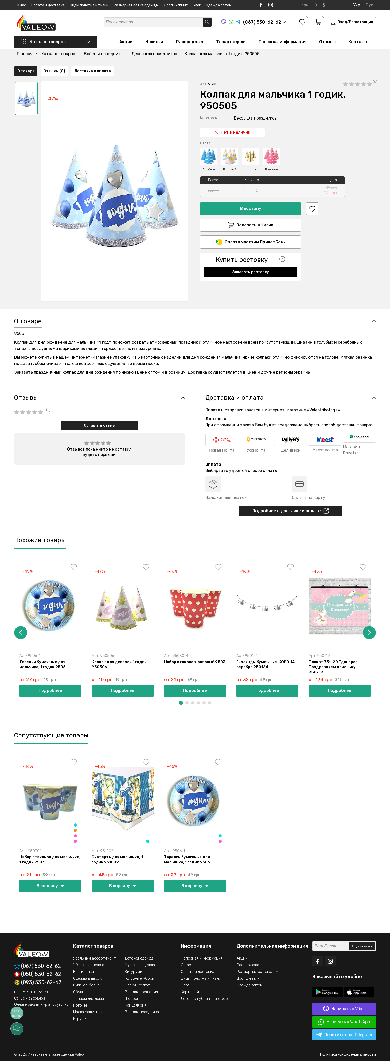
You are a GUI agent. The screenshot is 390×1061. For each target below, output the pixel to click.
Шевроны (133, 998)
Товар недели (231, 41)
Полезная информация (282, 41)
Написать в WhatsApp (344, 1022)
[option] (26, 83)
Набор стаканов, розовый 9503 (194, 661)
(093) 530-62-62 (37, 982)
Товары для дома (88, 998)
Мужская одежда (140, 965)
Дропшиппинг (176, 5)
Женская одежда (88, 965)
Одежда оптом (218, 5)
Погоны (80, 1005)
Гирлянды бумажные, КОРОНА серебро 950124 (265, 664)
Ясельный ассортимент (94, 958)
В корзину (250, 193)
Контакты (358, 41)
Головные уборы (140, 978)
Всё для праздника (142, 1012)
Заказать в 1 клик (250, 210)
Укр (356, 5)
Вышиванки (83, 971)
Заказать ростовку (250, 257)
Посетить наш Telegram (344, 1035)
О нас (21, 5)
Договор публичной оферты (206, 998)
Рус (369, 5)
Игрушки (81, 1018)
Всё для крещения (141, 991)
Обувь (78, 991)
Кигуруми (133, 971)
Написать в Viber (344, 1009)
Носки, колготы (138, 985)
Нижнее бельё (86, 985)
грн (305, 5)
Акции (125, 41)
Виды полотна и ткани (89, 5)
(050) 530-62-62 (37, 974)
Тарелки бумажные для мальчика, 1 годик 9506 (42, 664)
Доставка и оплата (92, 296)
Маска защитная (87, 1012)
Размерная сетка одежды (136, 5)
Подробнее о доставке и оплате (290, 511)
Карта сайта (192, 991)
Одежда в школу (87, 978)
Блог (197, 5)
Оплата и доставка (48, 5)
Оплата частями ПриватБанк (251, 227)
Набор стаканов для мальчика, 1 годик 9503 (49, 859)
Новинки (154, 41)
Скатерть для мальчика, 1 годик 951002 (117, 859)
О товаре (25, 296)
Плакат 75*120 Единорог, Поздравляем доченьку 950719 (333, 666)
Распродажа (189, 41)
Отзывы (327, 41)
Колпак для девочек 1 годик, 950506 (120, 664)
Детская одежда (139, 958)
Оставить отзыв (99, 425)
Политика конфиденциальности (348, 1054)
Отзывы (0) (54, 296)
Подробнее (50, 690)
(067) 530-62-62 (37, 966)
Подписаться (362, 946)
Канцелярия (135, 1005)
